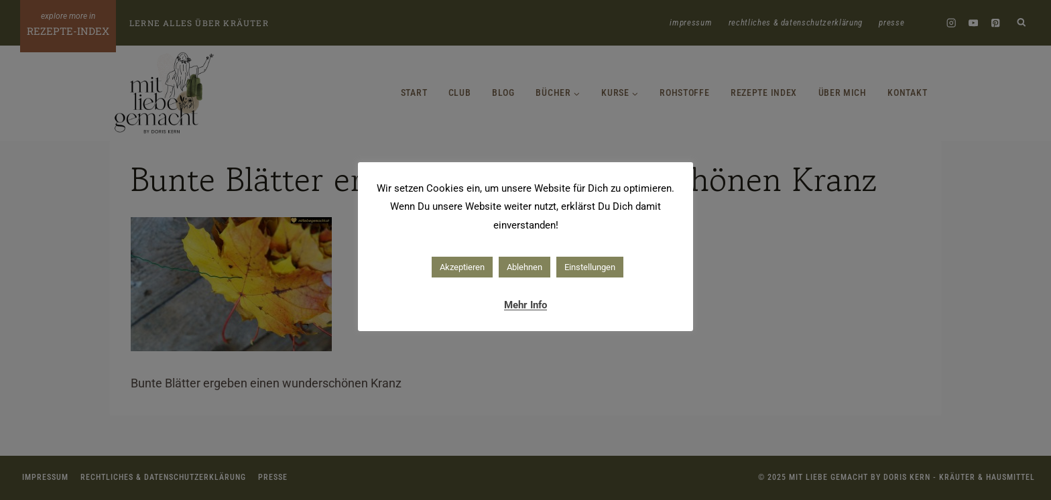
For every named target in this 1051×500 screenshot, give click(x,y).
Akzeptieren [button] (462, 267)
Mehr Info (525, 305)
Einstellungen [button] (589, 267)
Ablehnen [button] (524, 267)
